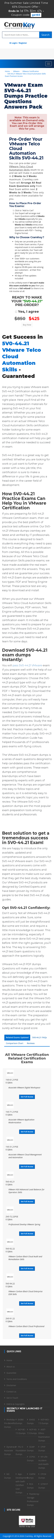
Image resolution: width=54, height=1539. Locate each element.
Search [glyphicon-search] (45, 34)
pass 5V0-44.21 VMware (27, 665)
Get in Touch (12, 1397)
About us (10, 1366)
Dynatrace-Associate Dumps (10, 1450)
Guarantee (11, 1373)
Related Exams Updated (17, 1037)
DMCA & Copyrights (15, 1404)
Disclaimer (11, 1385)
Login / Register (18, 43)
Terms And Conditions (16, 1379)
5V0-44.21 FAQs (39, 1037)
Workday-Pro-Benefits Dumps (10, 1423)
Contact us (11, 1391)
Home (7, 71)
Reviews (31, 1043)
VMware (16, 71)
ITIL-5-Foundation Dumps (21, 1450)
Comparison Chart (14, 1043)
